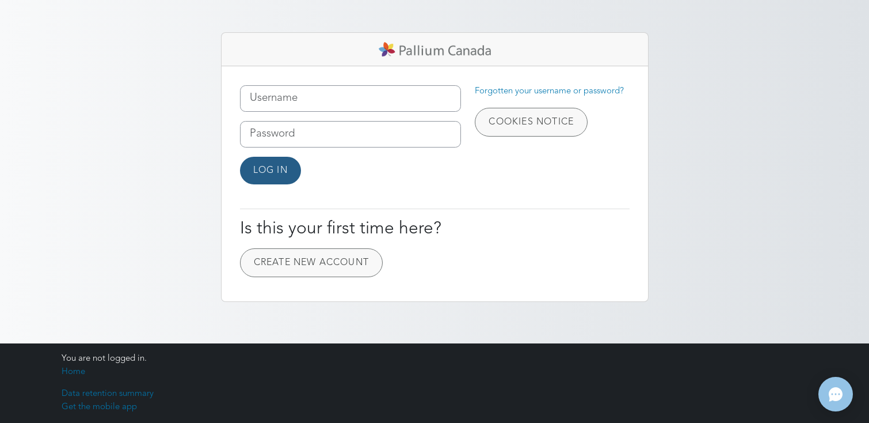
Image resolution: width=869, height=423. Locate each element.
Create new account (311, 262)
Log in (270, 170)
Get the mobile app (99, 407)
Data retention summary (108, 394)
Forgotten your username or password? (549, 91)
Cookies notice (531, 122)
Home (73, 372)
